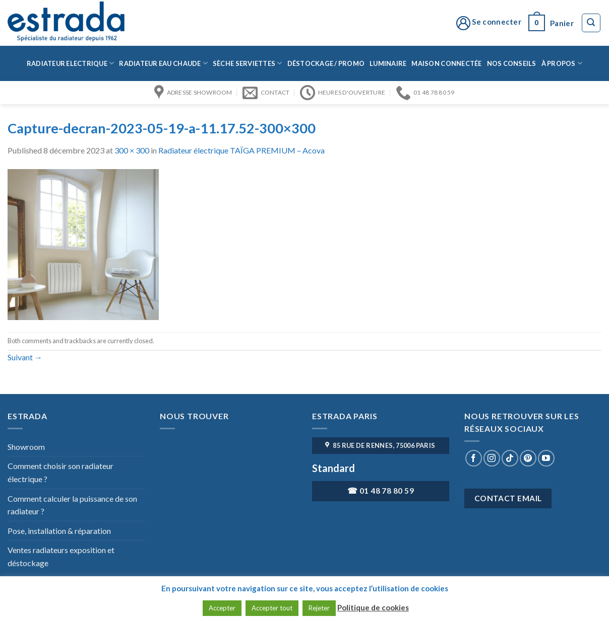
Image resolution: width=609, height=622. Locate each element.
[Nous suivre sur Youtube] (546, 458)
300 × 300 (131, 150)
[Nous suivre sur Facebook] (473, 458)
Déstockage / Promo (326, 63)
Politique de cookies (373, 607)
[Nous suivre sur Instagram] (491, 458)
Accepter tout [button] (272, 608)
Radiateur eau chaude (163, 63)
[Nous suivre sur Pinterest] (528, 458)
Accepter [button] (222, 608)
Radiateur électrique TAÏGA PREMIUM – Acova (241, 150)
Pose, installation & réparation (59, 530)
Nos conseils (511, 63)
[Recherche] (591, 23)
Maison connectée (446, 63)
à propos (562, 63)
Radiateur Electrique (70, 63)
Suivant (25, 357)
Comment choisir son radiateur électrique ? (60, 472)
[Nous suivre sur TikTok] (510, 458)
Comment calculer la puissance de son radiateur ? (72, 505)
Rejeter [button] (319, 608)
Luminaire (388, 63)
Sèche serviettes (247, 63)
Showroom (26, 446)
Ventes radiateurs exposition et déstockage (61, 556)
